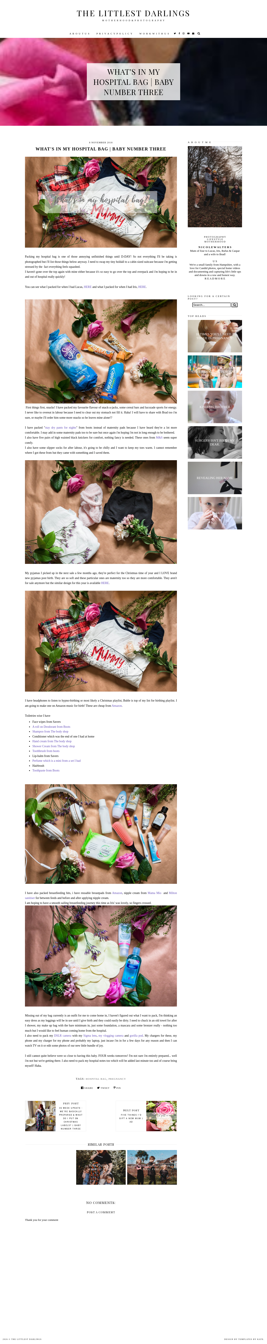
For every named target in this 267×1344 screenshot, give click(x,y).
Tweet (103, 1087)
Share (87, 1087)
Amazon (117, 705)
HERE (88, 287)
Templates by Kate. (251, 1339)
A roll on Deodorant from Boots (51, 726)
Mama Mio (155, 893)
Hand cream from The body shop (51, 741)
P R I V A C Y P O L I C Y (114, 33)
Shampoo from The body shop (50, 731)
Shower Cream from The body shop (53, 746)
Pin (117, 1087)
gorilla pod (136, 1035)
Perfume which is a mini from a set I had (56, 760)
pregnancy (117, 1079)
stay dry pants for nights (60, 427)
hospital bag (96, 1079)
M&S (160, 437)
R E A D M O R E (215, 278)
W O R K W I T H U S (154, 33)
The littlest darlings (133, 13)
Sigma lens (90, 1035)
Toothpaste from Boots (45, 770)
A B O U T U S (79, 33)
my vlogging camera (111, 1035)
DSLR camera (62, 1035)
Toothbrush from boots (45, 751)
